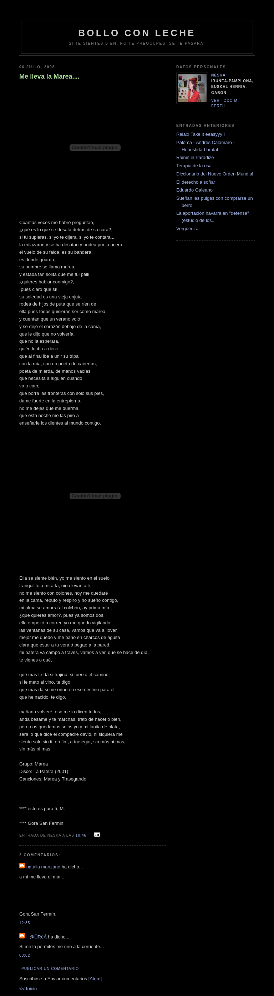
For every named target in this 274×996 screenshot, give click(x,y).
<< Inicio (28, 988)
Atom (95, 978)
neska (218, 75)
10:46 (82, 835)
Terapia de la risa (194, 165)
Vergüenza (187, 228)
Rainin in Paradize (195, 157)
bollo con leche (137, 33)
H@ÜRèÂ (36, 937)
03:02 (24, 955)
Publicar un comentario (50, 969)
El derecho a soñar (195, 182)
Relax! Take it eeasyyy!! (200, 134)
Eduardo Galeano (194, 190)
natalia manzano (43, 866)
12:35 (24, 923)
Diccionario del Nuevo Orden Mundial (214, 174)
